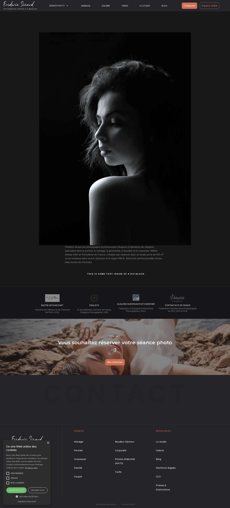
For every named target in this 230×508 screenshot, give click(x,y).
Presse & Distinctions (163, 487)
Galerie (106, 5)
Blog (158, 459)
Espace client (209, 5)
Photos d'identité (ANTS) (125, 461)
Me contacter (115, 364)
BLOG (164, 5)
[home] (22, 5)
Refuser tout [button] (38, 490)
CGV (158, 476)
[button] (60, 5)
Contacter (189, 5)
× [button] (48, 443)
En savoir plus (31, 467)
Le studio (145, 5)
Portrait (78, 450)
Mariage (85, 5)
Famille (78, 467)
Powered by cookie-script (27, 502)
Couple (78, 476)
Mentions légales (166, 467)
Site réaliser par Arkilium (106, 504)
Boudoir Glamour (124, 441)
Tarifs (124, 5)
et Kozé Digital (128, 504)
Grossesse (80, 459)
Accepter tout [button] (16, 490)
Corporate (120, 450)
